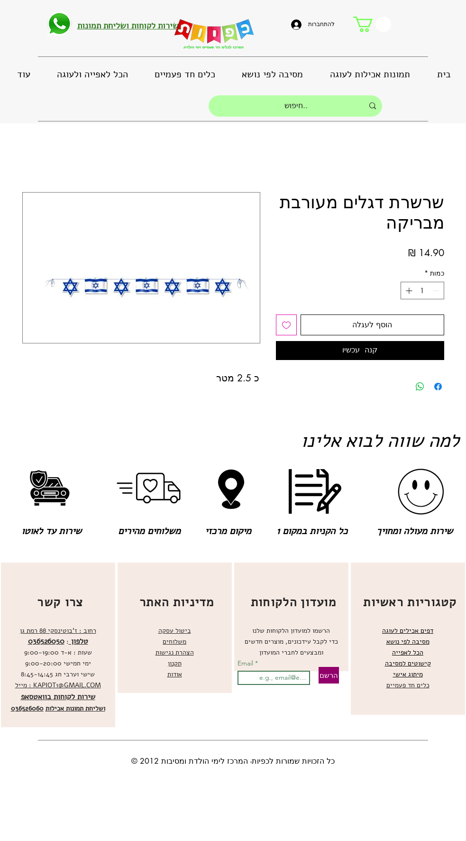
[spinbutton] (422, 290)
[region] (58, 645)
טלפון (78, 641)
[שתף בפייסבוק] (438, 386)
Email (246, 663)
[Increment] (408, 290)
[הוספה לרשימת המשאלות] (286, 324)
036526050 (46, 641)
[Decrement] (437, 290)
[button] (372, 24)
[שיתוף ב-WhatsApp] (420, 386)
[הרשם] (329, 675)
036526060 (27, 708)
